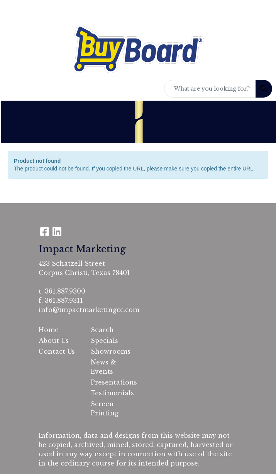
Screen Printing (105, 408)
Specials (104, 340)
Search (102, 330)
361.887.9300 (65, 291)
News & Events (103, 366)
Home (49, 330)
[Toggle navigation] (12, 88)
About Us (54, 340)
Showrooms (110, 351)
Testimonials (112, 393)
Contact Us (57, 351)
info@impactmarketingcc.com (89, 310)
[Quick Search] (210, 89)
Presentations (112, 382)
